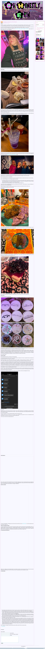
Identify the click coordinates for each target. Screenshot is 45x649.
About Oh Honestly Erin (40, 27)
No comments (3, 626)
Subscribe (38, 29)
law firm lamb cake (39, 28)
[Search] (43, 24)
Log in (37, 22)
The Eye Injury (24, 523)
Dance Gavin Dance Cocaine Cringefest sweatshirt (21, 28)
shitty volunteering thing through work (11, 154)
